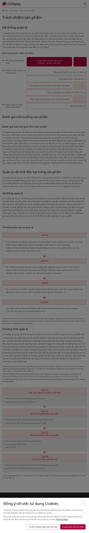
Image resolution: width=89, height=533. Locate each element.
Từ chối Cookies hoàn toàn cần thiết (43, 527)
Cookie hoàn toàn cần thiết (73, 527)
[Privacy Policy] (62, 519)
